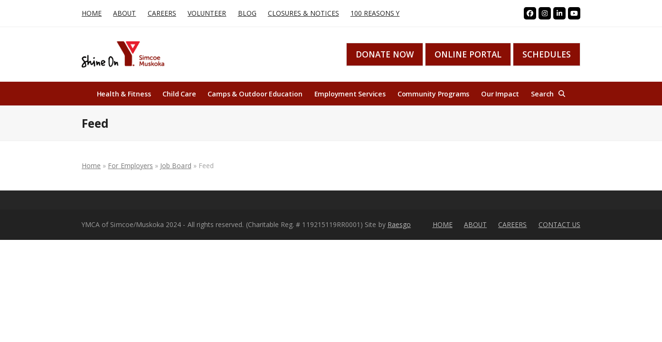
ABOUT (475, 224)
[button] (548, 93)
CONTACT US (560, 224)
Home (91, 165)
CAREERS (512, 224)
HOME (443, 224)
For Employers (130, 165)
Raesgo (399, 224)
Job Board (175, 165)
